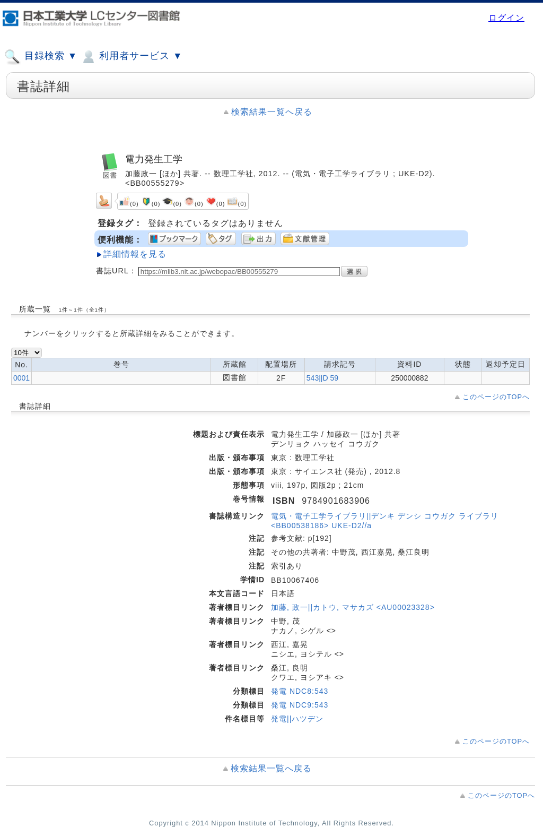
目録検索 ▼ (40, 57)
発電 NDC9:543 (299, 705)
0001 (21, 378)
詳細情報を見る (135, 254)
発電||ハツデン (297, 718)
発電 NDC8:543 (299, 691)
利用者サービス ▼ (131, 57)
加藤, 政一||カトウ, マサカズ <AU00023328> (353, 607)
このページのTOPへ (496, 397)
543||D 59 (322, 378)
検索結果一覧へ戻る (271, 111)
